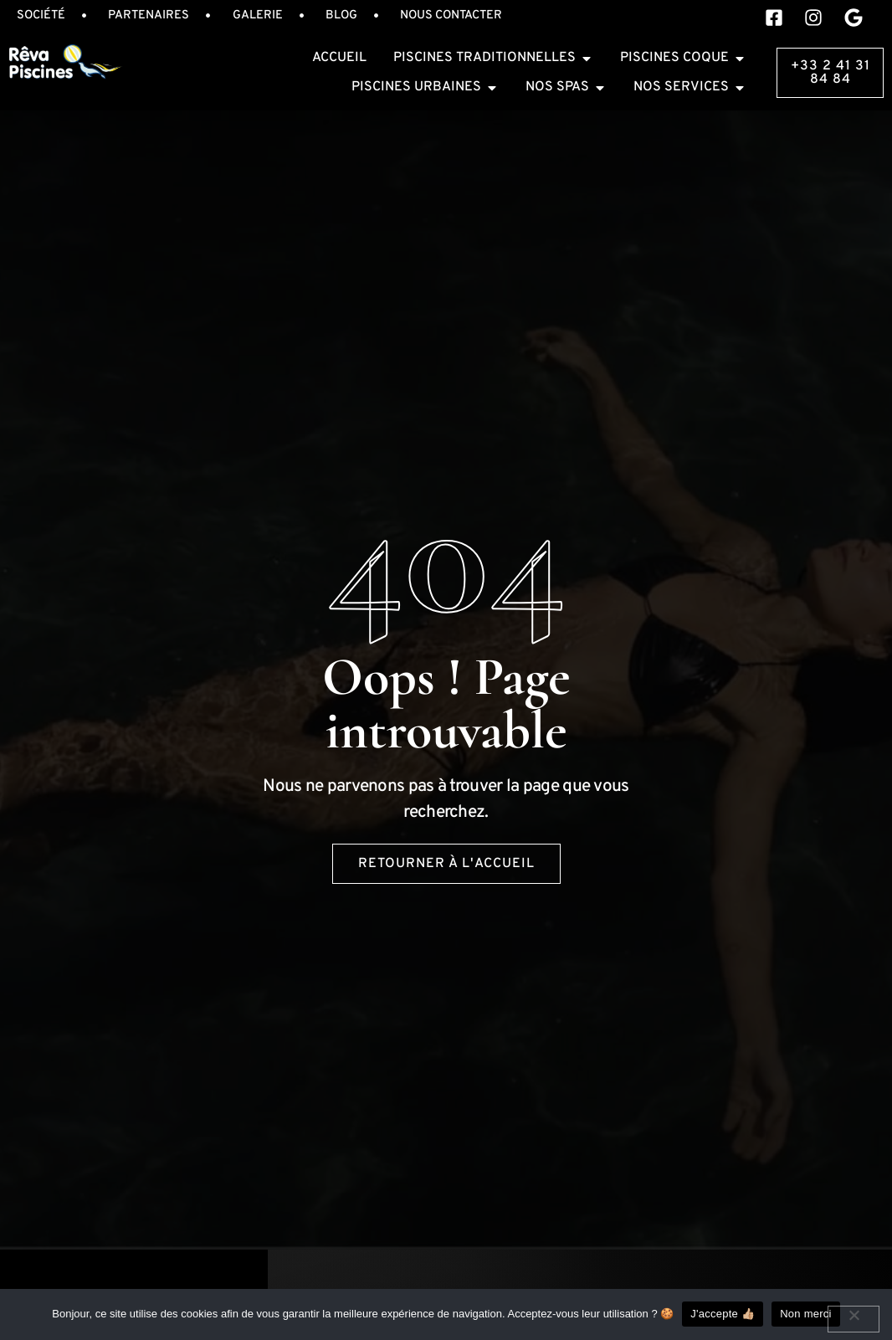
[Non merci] (853, 1319)
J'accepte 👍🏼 (722, 1313)
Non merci (806, 1313)
